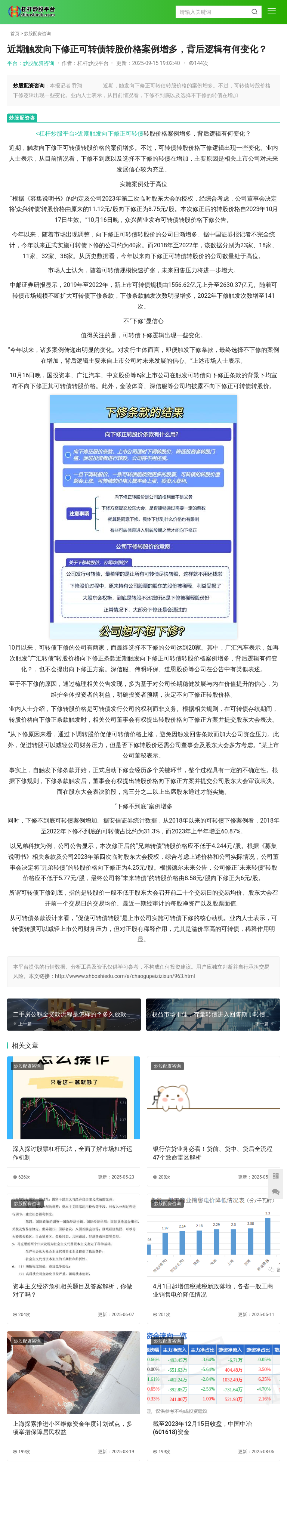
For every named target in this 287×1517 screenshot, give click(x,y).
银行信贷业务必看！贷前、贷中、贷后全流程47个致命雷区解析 (212, 1153)
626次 (21, 1177)
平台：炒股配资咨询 (30, 63)
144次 (198, 63)
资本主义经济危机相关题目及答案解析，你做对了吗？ (72, 1290)
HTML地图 (185, 1496)
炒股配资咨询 (37, 33)
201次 (161, 1314)
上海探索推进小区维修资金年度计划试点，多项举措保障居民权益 (72, 1428)
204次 (21, 1314)
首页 (14, 33)
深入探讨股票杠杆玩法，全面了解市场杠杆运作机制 (72, 1153)
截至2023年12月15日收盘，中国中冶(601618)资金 (202, 1428)
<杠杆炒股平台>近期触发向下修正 (81, 133)
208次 (161, 1177)
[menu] (271, 11)
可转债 (135, 133)
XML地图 (162, 1496)
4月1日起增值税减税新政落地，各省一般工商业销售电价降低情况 (213, 1290)
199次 (21, 1451)
